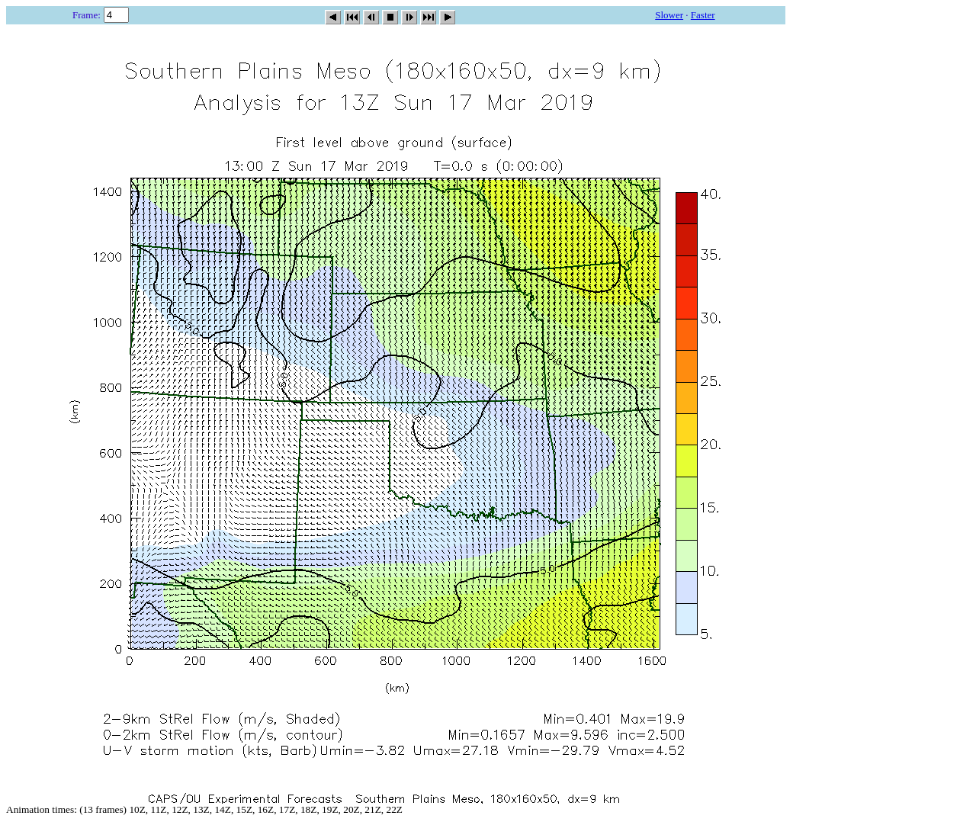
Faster (703, 15)
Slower (669, 15)
